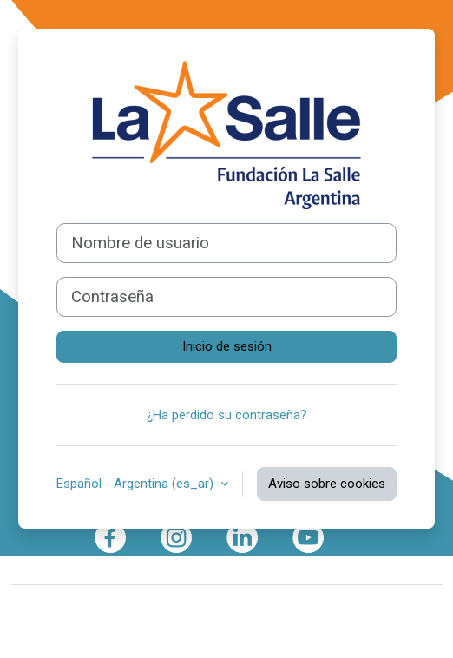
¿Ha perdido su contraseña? (227, 415)
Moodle (143, 608)
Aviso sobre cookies (326, 483)
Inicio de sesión (227, 346)
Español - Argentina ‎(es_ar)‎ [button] (136, 483)
